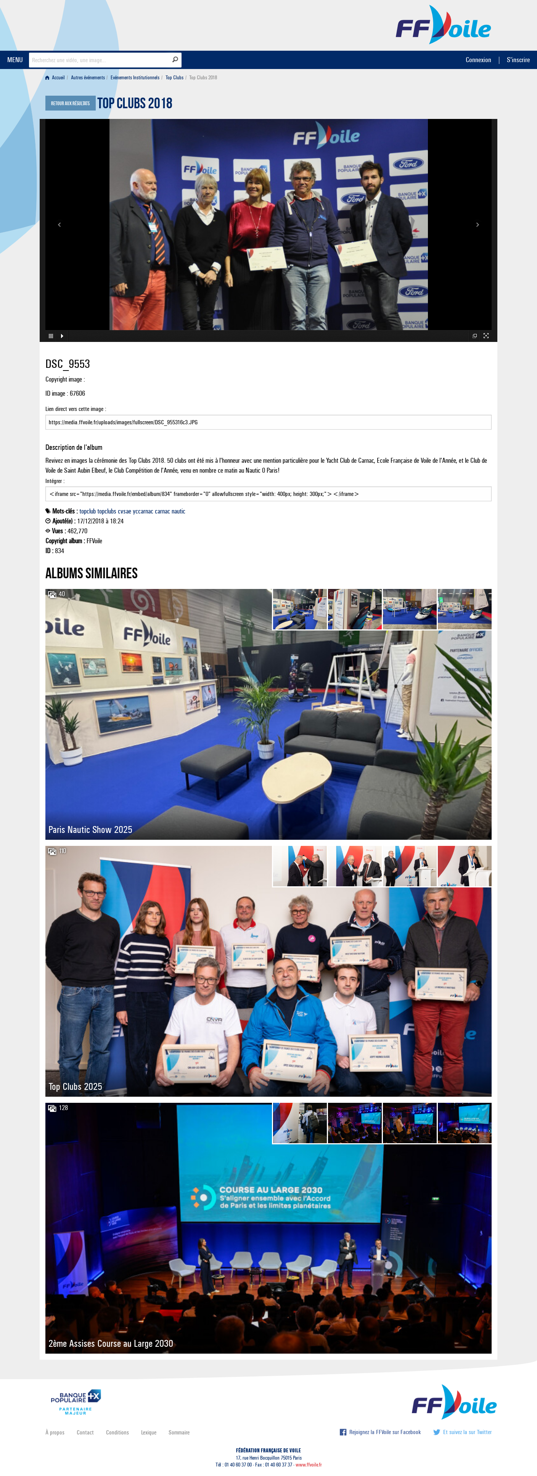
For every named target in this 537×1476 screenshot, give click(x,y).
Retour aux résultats (70, 103)
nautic (178, 511)
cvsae (124, 511)
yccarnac (143, 511)
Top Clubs (174, 77)
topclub (87, 511)
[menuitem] (56, 77)
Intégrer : (268, 489)
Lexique (148, 1432)
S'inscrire (518, 59)
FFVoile (444, 24)
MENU (15, 59)
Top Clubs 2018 (134, 105)
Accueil (55, 77)
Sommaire (179, 1432)
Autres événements (88, 77)
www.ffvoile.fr (309, 1465)
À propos (54, 1432)
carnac (162, 511)
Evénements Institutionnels (135, 77)
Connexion (478, 59)
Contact (85, 1432)
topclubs (106, 511)
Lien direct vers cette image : (268, 417)
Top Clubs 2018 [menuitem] (203, 77)
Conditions (117, 1432)
